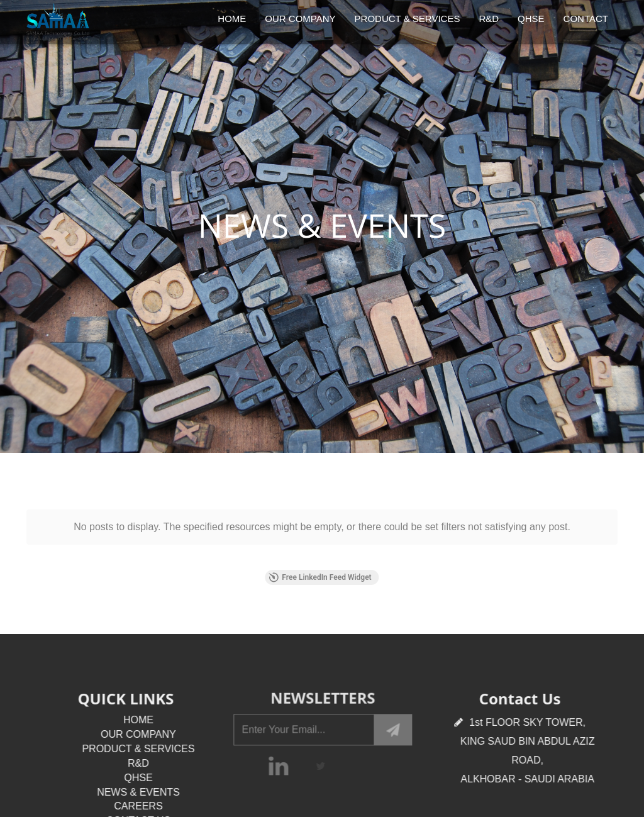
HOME (232, 18)
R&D (489, 18)
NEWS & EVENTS (145, 699)
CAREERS (145, 713)
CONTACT (586, 18)
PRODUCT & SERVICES (407, 18)
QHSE (531, 18)
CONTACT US (145, 727)
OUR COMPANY (300, 18)
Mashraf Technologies (380, 765)
